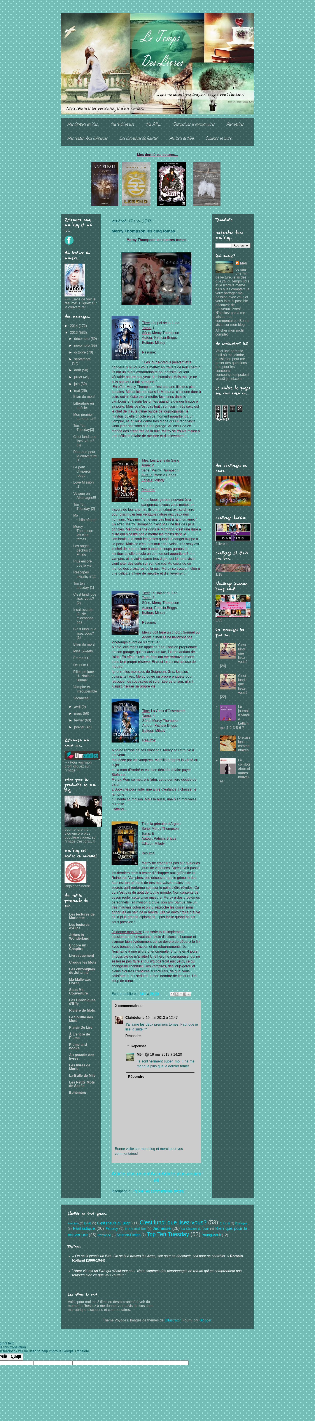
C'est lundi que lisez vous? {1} (84, 633)
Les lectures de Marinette (82, 916)
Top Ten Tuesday (168, 1234)
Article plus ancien (181, 1173)
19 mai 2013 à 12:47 (162, 1017)
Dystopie (241, 1223)
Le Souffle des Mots (81, 1019)
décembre (82, 339)
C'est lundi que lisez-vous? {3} (84, 441)
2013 (74, 332)
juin (77, 384)
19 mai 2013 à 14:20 (166, 1054)
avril (78, 707)
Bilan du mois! (84, 396)
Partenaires (235, 125)
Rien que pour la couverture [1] (85, 456)
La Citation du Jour (195, 1228)
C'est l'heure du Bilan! (114, 1223)
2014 (74, 326)
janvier (80, 727)
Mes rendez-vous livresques (87, 139)
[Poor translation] (16, 1356)
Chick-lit (225, 1223)
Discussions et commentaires (194, 125)
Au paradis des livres (81, 1056)
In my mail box (135, 1228)
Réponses (139, 1046)
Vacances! (81, 698)
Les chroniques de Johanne (82, 971)
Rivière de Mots (82, 1010)
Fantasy (111, 1228)
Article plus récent (131, 1173)
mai (77, 391)
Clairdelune (134, 1017)
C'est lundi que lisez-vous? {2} (84, 599)
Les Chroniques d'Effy (82, 1001)
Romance (104, 1235)
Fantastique (84, 1228)
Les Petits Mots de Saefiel (82, 1084)
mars (78, 713)
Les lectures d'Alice (79, 926)
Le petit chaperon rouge (82, 471)
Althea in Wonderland (79, 936)
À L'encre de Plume (79, 1036)
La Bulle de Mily (82, 1075)
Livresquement (81, 955)
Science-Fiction (128, 1235)
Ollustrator (172, 1320)
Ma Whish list (122, 125)
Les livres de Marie (79, 1067)
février (79, 720)
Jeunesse (162, 1228)
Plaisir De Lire (81, 1027)
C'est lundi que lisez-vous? (173, 1222)
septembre (82, 359)
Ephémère (77, 1092)
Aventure (73, 1223)
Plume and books (78, 1046)
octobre (80, 352)
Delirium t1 (81, 665)
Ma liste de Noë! (181, 139)
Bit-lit (87, 1223)
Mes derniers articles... (83, 125)
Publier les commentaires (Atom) (158, 1191)
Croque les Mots (82, 962)
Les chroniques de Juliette (138, 139)
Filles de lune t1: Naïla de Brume (83, 676)
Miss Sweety (83, 651)
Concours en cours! (219, 139)
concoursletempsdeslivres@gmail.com (232, 376)
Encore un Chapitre (77, 947)
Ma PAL (153, 125)
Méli (140, 1054)
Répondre (133, 1036)
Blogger (205, 1320)
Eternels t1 (81, 658)
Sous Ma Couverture (78, 991)
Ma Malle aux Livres (80, 981)
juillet (78, 377)
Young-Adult (211, 1235)
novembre (82, 345)
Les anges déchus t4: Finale (83, 550)
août (78, 370)
